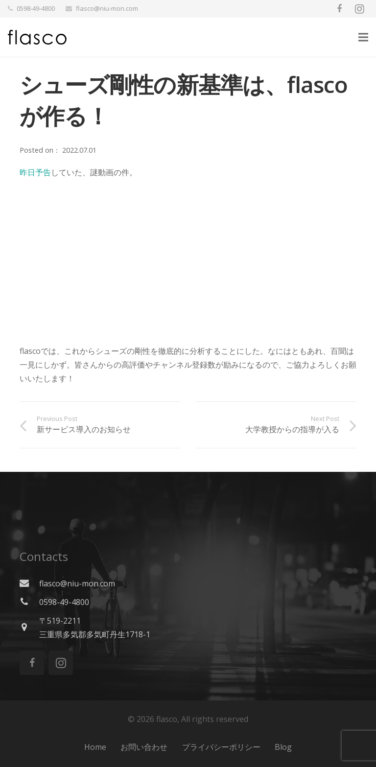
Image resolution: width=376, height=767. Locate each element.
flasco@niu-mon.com (107, 8)
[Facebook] (339, 9)
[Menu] (363, 37)
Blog (283, 747)
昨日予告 (35, 172)
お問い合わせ (143, 747)
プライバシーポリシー (221, 747)
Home (95, 747)
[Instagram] (359, 9)
